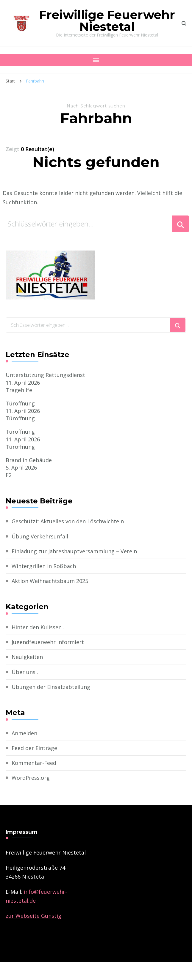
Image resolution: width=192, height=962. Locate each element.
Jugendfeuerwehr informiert (48, 642)
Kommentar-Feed (34, 762)
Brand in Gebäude (29, 460)
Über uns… (26, 672)
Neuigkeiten (27, 656)
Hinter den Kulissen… (39, 627)
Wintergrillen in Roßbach (44, 566)
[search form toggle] (184, 23)
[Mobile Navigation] (96, 60)
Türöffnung (20, 403)
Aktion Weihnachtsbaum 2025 (50, 580)
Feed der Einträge (34, 748)
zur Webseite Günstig (33, 915)
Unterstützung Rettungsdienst (45, 374)
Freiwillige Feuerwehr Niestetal (107, 20)
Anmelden (24, 733)
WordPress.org (31, 777)
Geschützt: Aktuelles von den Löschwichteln (68, 521)
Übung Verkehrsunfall (40, 536)
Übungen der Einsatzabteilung (51, 686)
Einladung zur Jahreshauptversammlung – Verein (74, 551)
